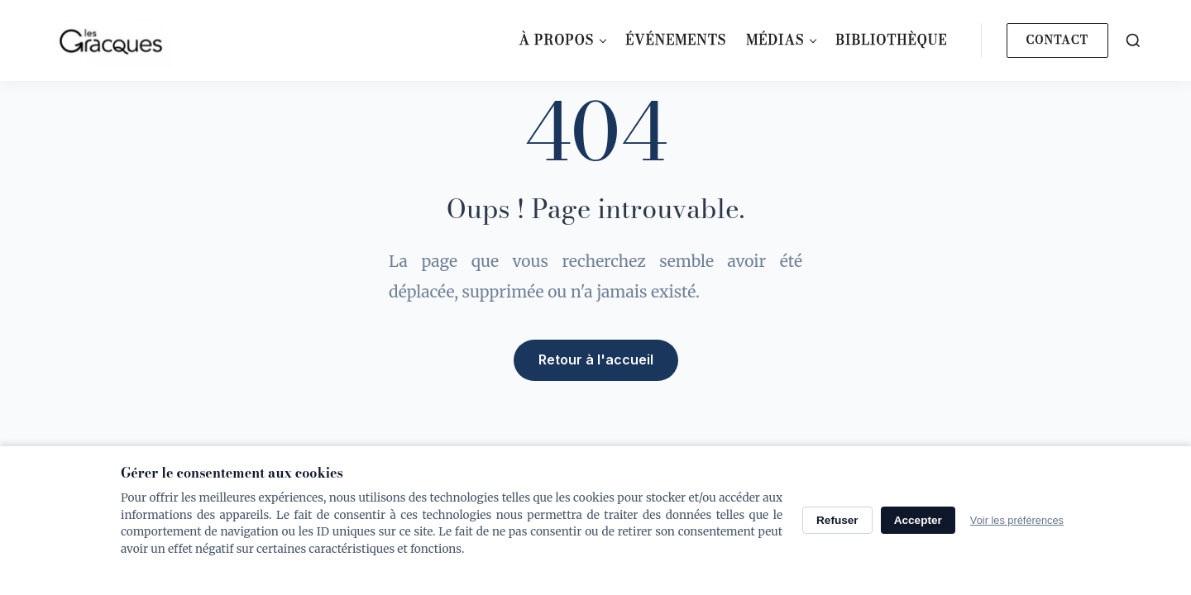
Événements (675, 40)
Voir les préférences (1017, 520)
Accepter (918, 520)
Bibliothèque (891, 40)
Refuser (837, 520)
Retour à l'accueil (595, 359)
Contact (1057, 39)
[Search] (1133, 40)
